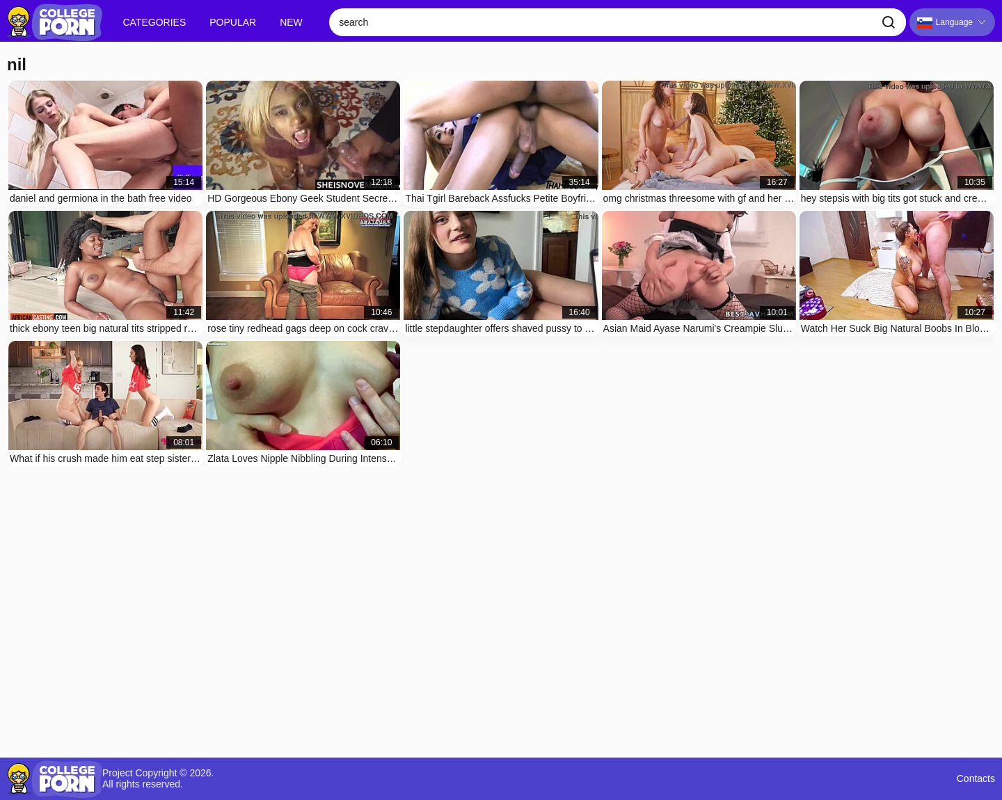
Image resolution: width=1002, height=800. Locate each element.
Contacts (976, 779)
